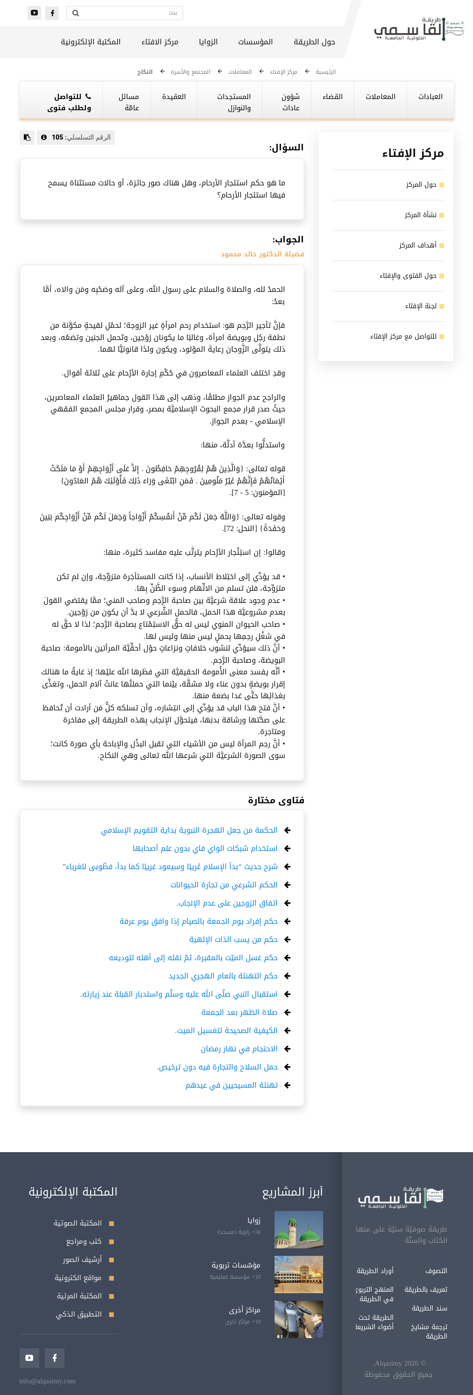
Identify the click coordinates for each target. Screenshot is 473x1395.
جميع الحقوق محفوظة (367, 1374)
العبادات (430, 96)
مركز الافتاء (159, 42)
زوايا (254, 1220)
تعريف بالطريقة (394, 1289)
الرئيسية (326, 72)
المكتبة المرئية (85, 1296)
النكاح (145, 72)
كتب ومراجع (90, 1241)
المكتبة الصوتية (84, 1223)
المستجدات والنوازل (234, 102)
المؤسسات (255, 42)
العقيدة (174, 96)
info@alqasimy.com (48, 1381)
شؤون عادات (291, 102)
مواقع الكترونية (84, 1277)
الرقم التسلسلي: (76, 137)
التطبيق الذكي (85, 1314)
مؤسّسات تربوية (236, 1265)
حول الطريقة (314, 42)
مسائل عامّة (129, 102)
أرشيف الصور (88, 1259)
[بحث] (133, 13)
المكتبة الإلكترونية (91, 42)
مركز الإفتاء (283, 72)
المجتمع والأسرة (190, 72)
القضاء (333, 96)
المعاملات (240, 72)
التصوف (405, 1271)
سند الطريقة (398, 1308)
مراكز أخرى (245, 1310)
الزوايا (208, 42)
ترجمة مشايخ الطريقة (398, 1332)
